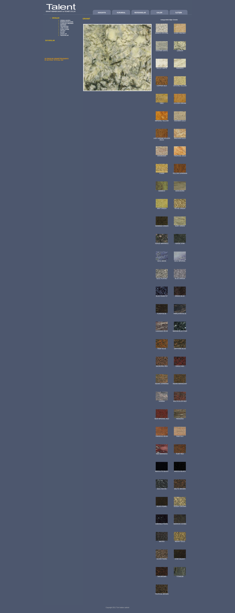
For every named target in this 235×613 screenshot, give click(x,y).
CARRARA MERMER (66, 23)
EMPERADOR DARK (66, 22)
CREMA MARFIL (65, 20)
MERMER (63, 25)
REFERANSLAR (140, 12)
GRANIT (62, 31)
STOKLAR (63, 34)
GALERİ (159, 12)
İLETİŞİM (179, 12)
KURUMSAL (121, 12)
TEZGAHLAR (64, 35)
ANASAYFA (102, 12)
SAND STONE (64, 29)
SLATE (62, 32)
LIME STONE (64, 28)
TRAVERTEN (64, 26)
